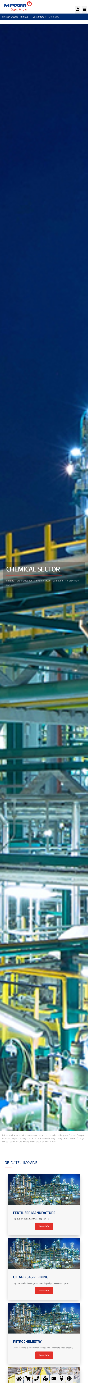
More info (44, 1226)
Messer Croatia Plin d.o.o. (15, 16)
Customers (38, 16)
